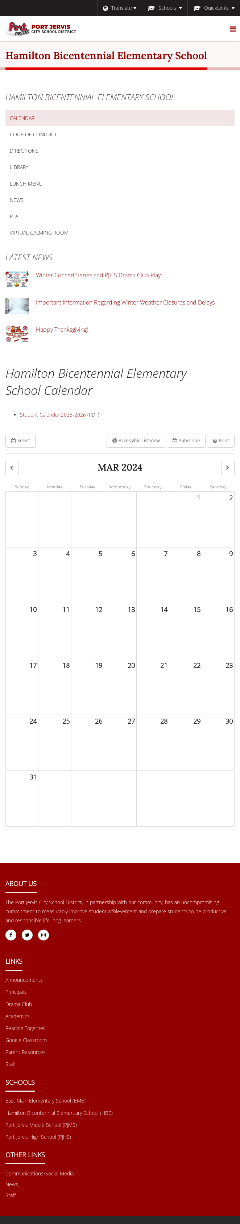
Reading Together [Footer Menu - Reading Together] (25, 1028)
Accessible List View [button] (136, 440)
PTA (14, 216)
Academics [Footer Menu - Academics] (17, 1016)
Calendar (22, 118)
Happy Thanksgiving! (62, 330)
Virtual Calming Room (50, 234)
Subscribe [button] (186, 440)
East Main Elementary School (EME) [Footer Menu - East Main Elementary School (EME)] (45, 1100)
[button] (11, 468)
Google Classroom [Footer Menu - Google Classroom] (26, 1040)
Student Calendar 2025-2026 (53, 414)
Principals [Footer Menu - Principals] (16, 991)
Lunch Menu (37, 185)
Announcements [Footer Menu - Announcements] (24, 979)
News (17, 200)
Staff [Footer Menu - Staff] (10, 1063)
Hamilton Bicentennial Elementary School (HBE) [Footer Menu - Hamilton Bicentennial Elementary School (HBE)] (59, 1112)
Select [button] (20, 440)
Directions (24, 150)
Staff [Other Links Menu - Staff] (10, 1195)
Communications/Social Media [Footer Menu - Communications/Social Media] (39, 1173)
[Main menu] (232, 28)
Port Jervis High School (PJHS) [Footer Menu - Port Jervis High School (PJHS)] (38, 1136)
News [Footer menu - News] (11, 1184)
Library (30, 168)
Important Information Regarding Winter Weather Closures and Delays (125, 302)
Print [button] (221, 440)
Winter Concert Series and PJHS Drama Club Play (98, 275)
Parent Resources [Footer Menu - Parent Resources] (25, 1052)
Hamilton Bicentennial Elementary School (90, 96)
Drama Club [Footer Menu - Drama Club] (18, 1004)
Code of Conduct (44, 135)
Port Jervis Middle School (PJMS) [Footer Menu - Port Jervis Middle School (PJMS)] (41, 1124)
